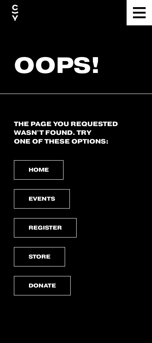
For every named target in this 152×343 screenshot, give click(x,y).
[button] (139, 12)
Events (42, 198)
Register (45, 227)
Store (39, 256)
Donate (42, 285)
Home (39, 169)
